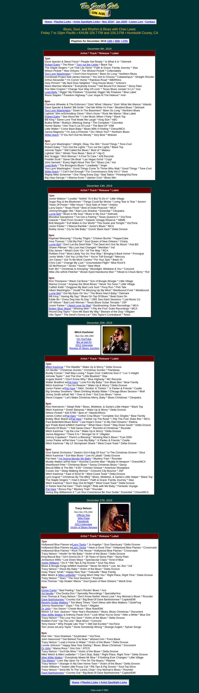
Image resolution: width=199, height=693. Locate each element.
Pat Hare (72, 382)
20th (117, 41)
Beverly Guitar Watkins (54, 602)
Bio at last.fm (84, 342)
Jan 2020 (121, 21)
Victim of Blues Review (83, 527)
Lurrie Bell (55, 213)
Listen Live (136, 21)
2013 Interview (83, 524)
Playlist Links (62, 21)
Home (48, 21)
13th (110, 41)
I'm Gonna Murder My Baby (75, 458)
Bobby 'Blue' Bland (60, 308)
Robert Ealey (52, 64)
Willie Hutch (52, 134)
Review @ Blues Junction (85, 348)
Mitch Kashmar (54, 366)
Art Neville (47, 593)
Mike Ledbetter (67, 575)
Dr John (46, 608)
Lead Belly (51, 92)
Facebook (83, 521)
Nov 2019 (108, 21)
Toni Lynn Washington (58, 73)
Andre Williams (50, 562)
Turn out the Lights (87, 64)
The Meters (48, 660)
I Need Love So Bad (79, 305)
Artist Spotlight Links (86, 21)
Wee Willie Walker (52, 614)
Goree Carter (49, 590)
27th (125, 41)
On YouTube (84, 339)
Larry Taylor (79, 544)
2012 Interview (84, 345)
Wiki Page (84, 518)
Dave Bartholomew (52, 599)
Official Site (83, 515)
